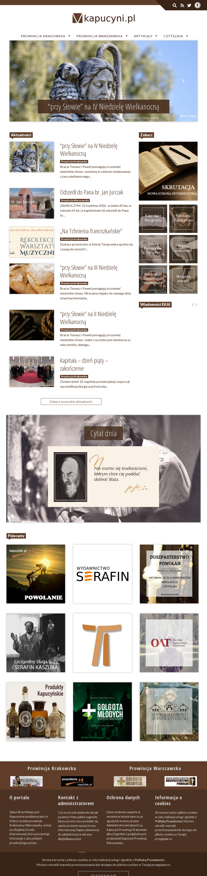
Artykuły (143, 36)
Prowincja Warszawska (99, 36)
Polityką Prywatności (168, 821)
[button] (24, 81)
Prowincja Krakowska (43, 36)
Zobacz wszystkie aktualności (71, 401)
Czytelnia (173, 36)
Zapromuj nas (145, 871)
